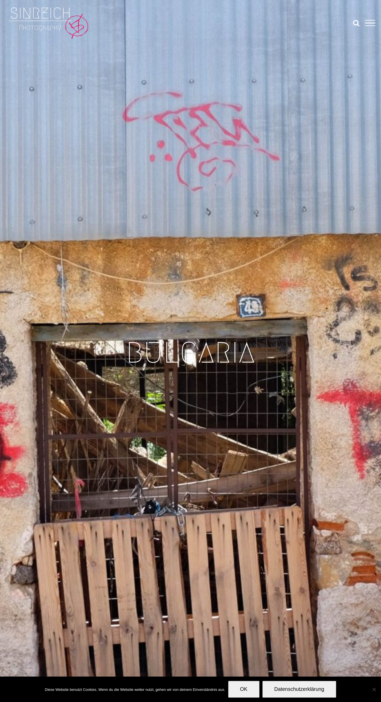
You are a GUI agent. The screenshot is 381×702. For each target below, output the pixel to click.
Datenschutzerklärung (299, 689)
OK (244, 689)
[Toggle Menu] (370, 23)
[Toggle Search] (356, 22)
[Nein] (374, 689)
